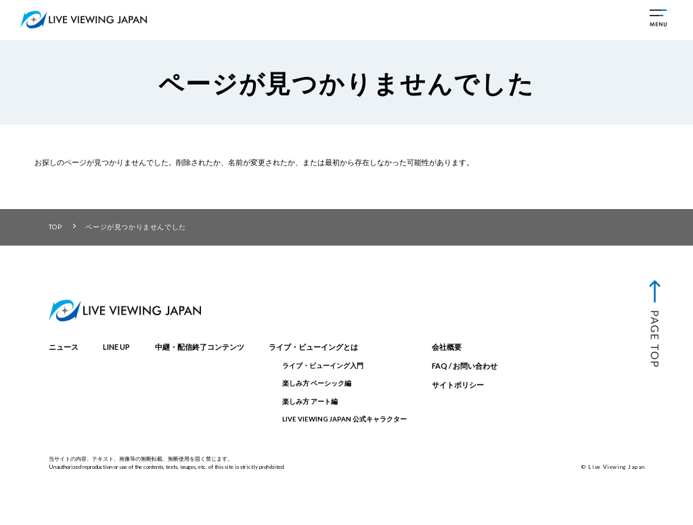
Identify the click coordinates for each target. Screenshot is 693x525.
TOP (55, 227)
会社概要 (447, 346)
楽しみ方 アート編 (310, 401)
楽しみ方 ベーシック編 (316, 383)
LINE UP (116, 346)
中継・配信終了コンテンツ (199, 346)
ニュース (64, 346)
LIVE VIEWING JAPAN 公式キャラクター (344, 419)
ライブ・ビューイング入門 (322, 365)
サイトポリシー (458, 384)
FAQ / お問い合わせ (464, 365)
